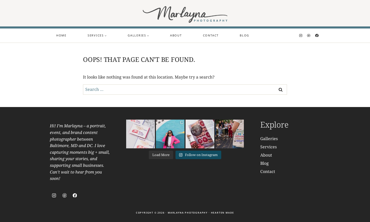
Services (268, 147)
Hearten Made (222, 212)
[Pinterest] (309, 35)
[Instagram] (301, 35)
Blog (244, 35)
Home (61, 35)
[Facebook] (316, 35)
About (176, 35)
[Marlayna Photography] (185, 13)
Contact (211, 35)
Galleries (269, 138)
